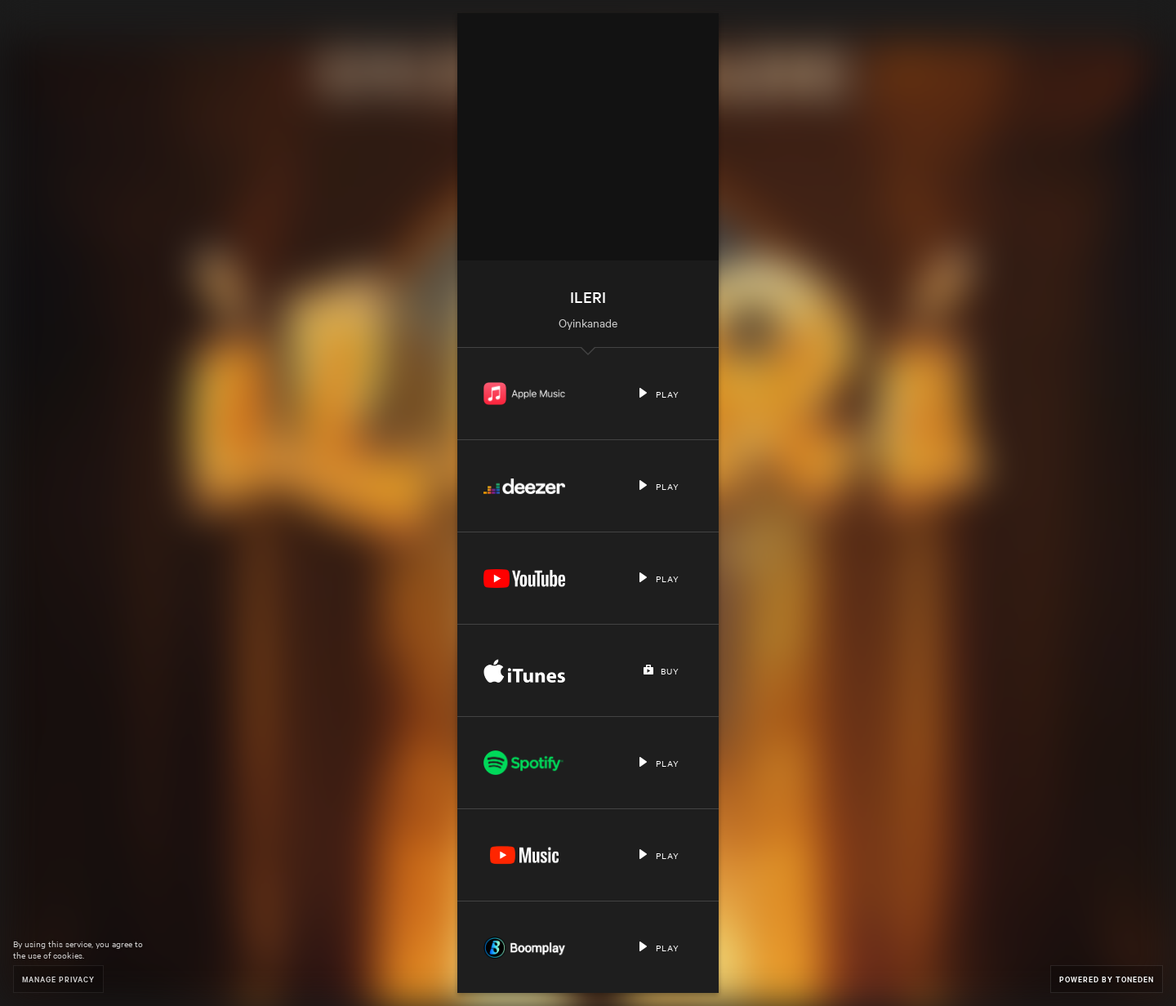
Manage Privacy (58, 979)
